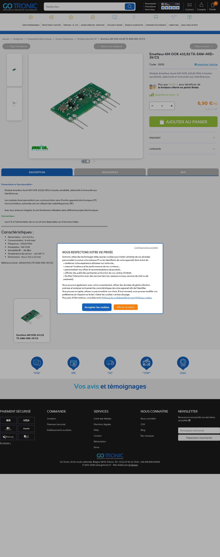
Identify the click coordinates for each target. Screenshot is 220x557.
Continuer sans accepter (146, 247)
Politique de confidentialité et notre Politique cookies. (127, 297)
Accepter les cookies (97, 307)
